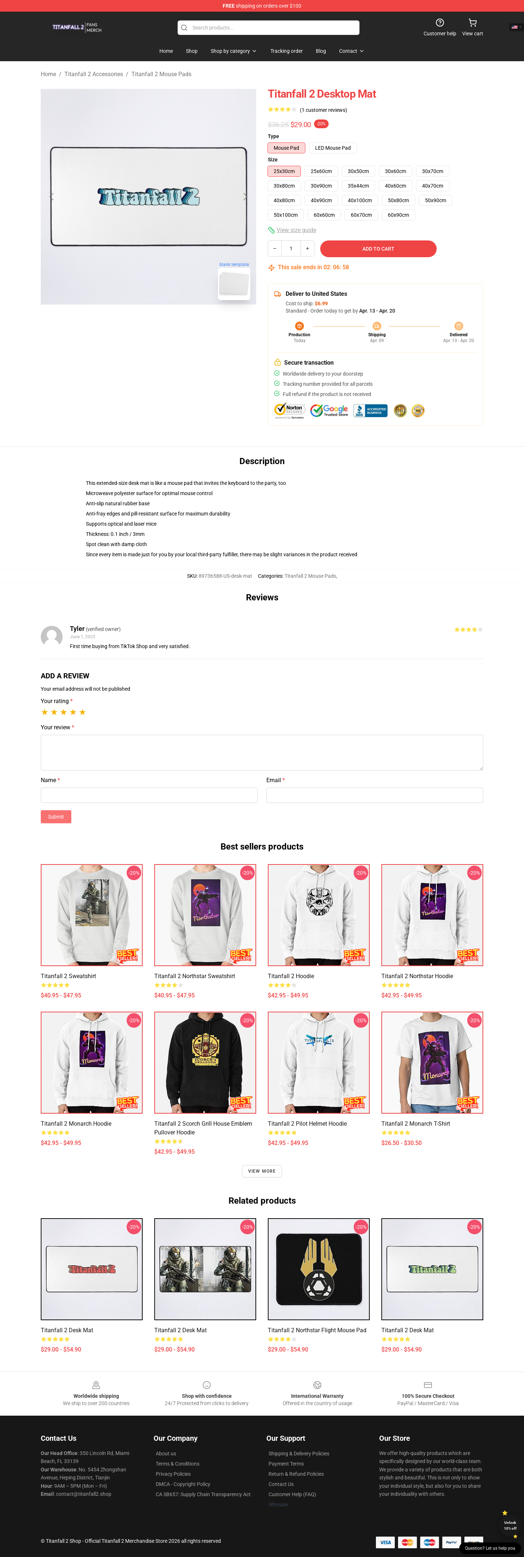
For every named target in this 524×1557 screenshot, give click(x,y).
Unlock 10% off (510, 1525)
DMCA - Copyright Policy (183, 1484)
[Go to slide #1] (129, 322)
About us (166, 1453)
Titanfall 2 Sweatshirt (68, 976)
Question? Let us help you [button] (490, 1548)
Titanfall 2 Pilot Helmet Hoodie (307, 1123)
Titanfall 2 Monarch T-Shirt (415, 1123)
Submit (56, 817)
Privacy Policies (173, 1474)
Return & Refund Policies (296, 1474)
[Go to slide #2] (167, 322)
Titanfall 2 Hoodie (291, 976)
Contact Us (281, 1484)
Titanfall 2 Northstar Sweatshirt (194, 976)
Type (273, 136)
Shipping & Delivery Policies (299, 1453)
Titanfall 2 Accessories (93, 74)
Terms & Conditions (177, 1464)
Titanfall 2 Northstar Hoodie (417, 976)
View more (262, 1171)
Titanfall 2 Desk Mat (67, 1330)
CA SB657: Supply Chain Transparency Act (203, 1494)
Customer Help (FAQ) (292, 1494)
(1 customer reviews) (323, 110)
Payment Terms (286, 1464)
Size (273, 159)
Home (48, 74)
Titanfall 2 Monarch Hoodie (76, 1123)
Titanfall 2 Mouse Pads (161, 74)
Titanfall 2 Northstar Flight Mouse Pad (317, 1330)
